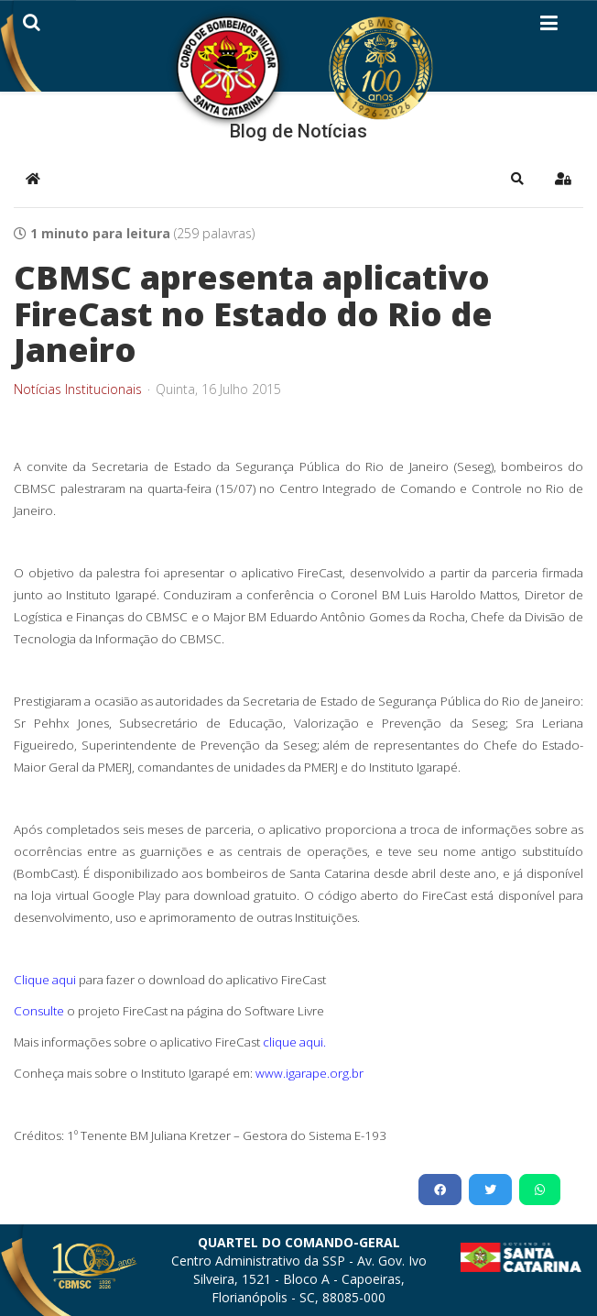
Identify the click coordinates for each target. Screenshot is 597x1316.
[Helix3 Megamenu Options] (549, 26)
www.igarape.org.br (309, 1073)
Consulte (39, 1011)
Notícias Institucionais (78, 389)
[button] (517, 178)
